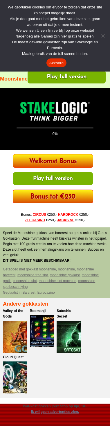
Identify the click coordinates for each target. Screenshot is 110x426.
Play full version (66, 77)
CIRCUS (39, 215)
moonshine (66, 269)
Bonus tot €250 (52, 197)
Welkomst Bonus (53, 161)
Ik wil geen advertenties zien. (55, 412)
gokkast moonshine (41, 269)
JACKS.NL (65, 220)
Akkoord (56, 63)
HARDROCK (68, 215)
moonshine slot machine (57, 281)
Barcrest (28, 292)
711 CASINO (35, 220)
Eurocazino (46, 292)
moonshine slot (25, 281)
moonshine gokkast (65, 275)
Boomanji (38, 311)
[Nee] (103, 36)
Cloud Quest (13, 357)
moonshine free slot (32, 275)
